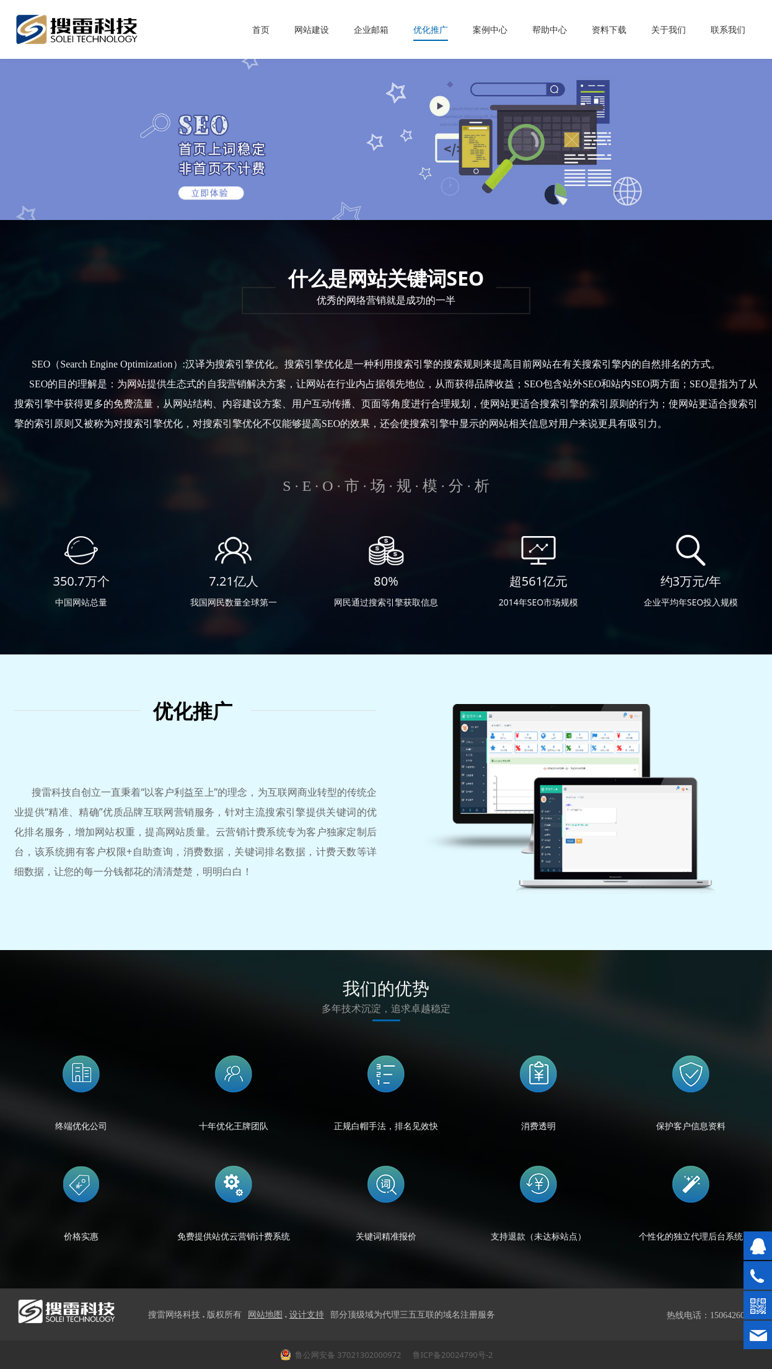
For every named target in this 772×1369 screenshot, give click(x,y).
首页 (261, 29)
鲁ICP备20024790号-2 (451, 1354)
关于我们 (668, 29)
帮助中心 (549, 29)
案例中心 (490, 29)
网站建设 (311, 29)
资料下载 (609, 29)
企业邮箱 (371, 29)
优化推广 (430, 29)
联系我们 (728, 29)
